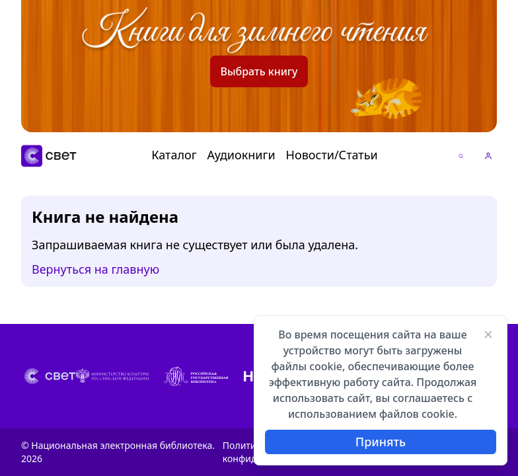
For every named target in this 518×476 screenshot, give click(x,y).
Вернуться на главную (95, 269)
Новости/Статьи (332, 155)
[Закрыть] (488, 334)
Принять (380, 442)
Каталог (173, 155)
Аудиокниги (241, 155)
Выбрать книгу (259, 71)
